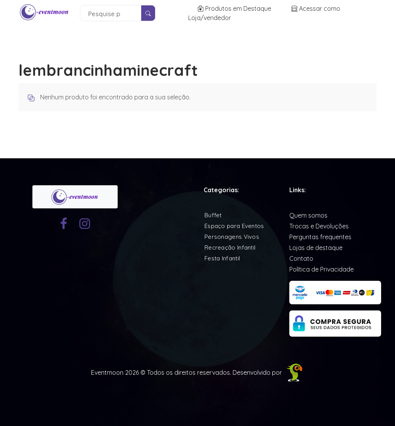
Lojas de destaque (316, 248)
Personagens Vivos (231, 236)
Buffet (213, 215)
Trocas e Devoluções (319, 226)
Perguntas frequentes (320, 237)
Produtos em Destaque (235, 8)
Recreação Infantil (229, 247)
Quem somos (308, 215)
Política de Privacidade (321, 269)
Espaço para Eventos (234, 226)
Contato (301, 258)
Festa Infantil (222, 258)
